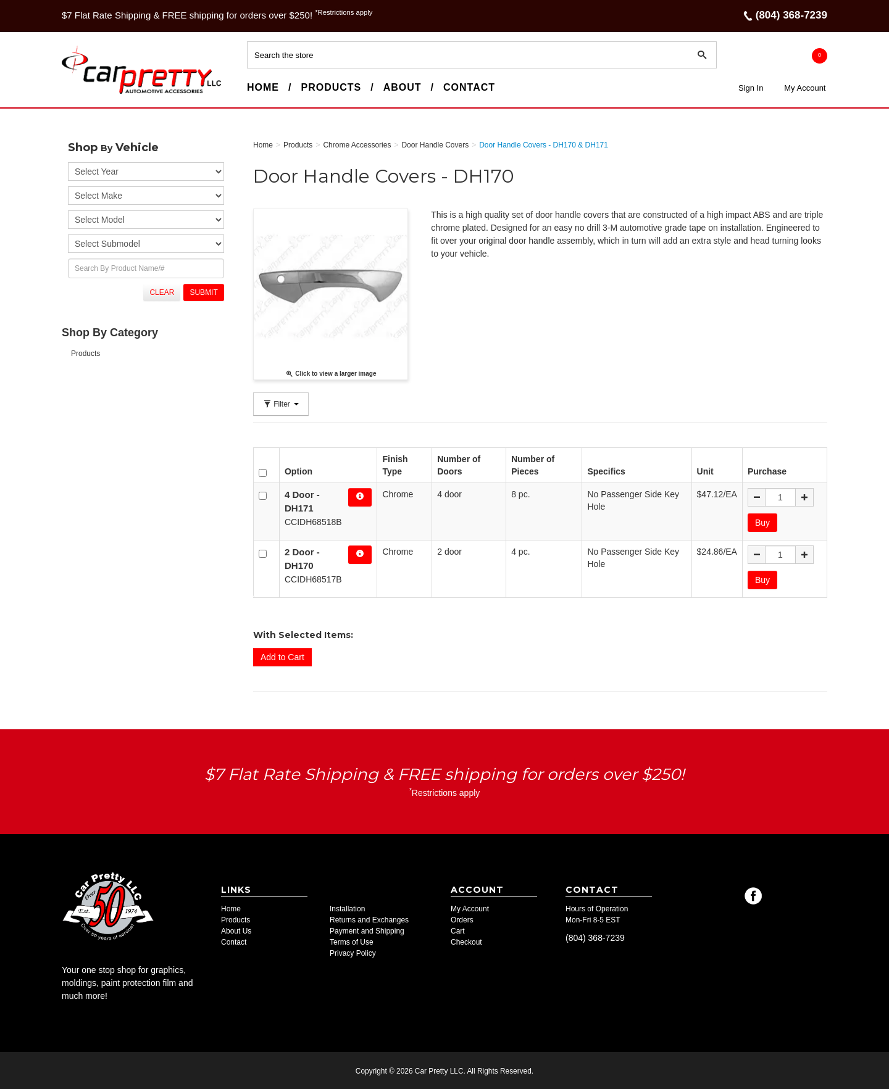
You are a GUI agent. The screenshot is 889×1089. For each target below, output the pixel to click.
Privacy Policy (353, 952)
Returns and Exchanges (369, 918)
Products (331, 87)
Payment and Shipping (367, 929)
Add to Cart (282, 656)
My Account (804, 88)
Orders (462, 918)
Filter (281, 404)
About (402, 87)
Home (263, 87)
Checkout (466, 941)
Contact (469, 87)
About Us (236, 929)
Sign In (750, 88)
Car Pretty (84, 93)
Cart (458, 929)
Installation (347, 907)
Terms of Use (352, 941)
